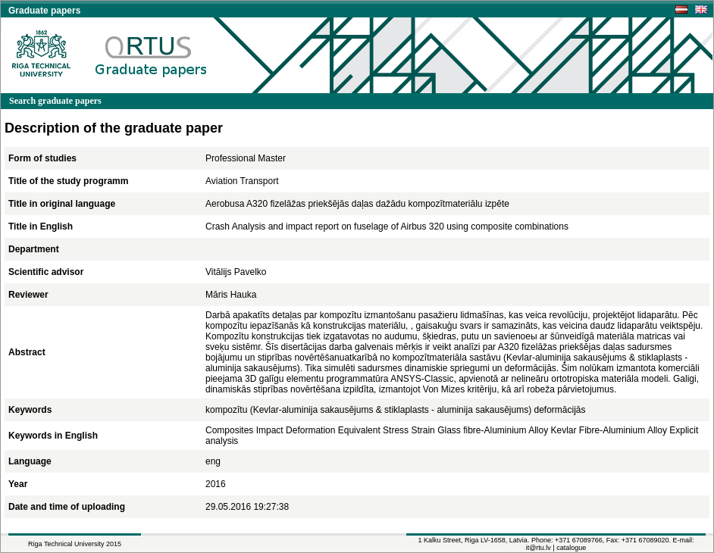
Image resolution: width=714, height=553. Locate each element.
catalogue (571, 547)
